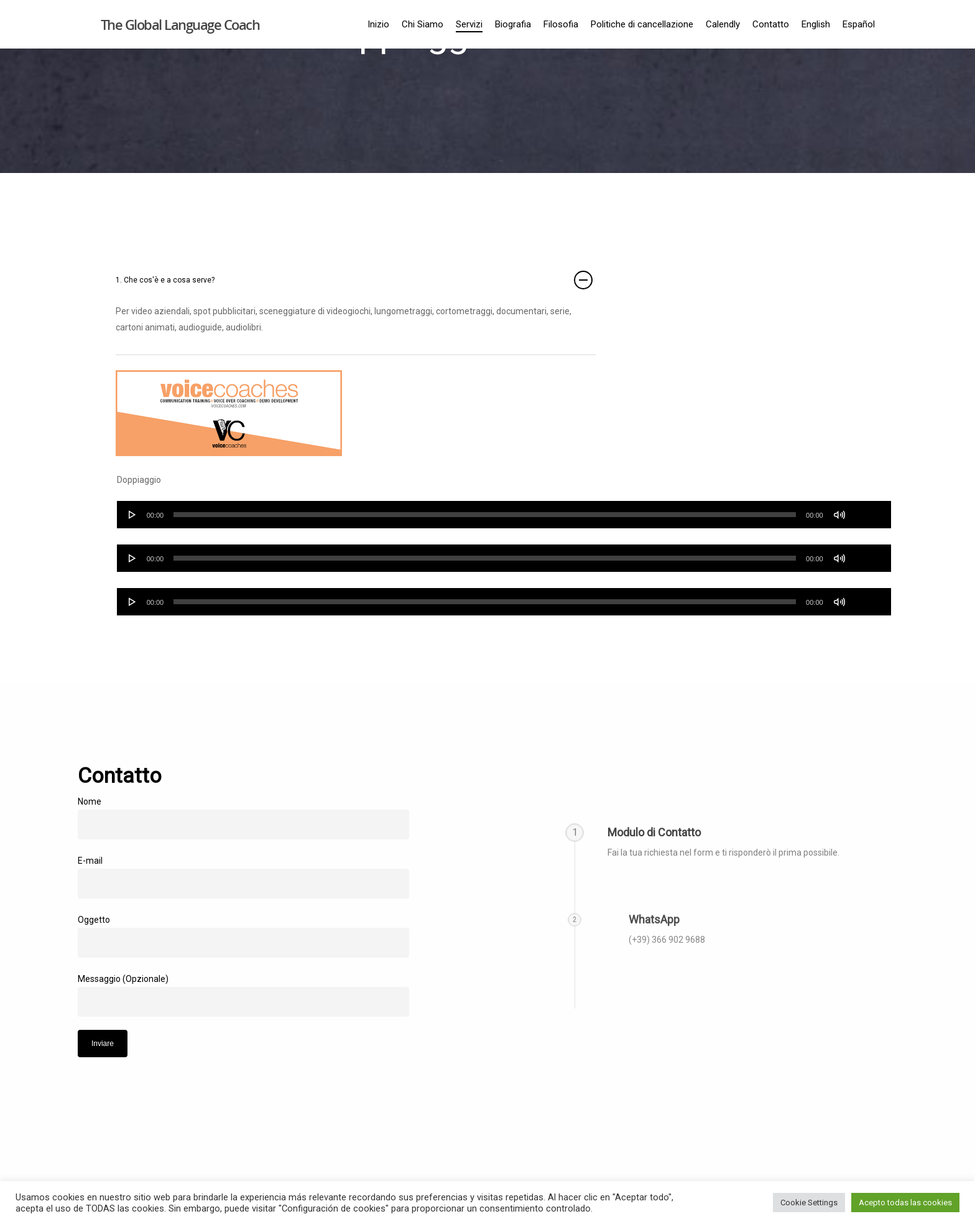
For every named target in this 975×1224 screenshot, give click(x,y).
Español (859, 24)
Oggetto (243, 936)
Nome (243, 818)
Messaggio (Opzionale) (243, 995)
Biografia (513, 24)
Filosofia (560, 24)
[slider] (484, 514)
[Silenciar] (839, 514)
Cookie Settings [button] (809, 1202)
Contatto (770, 24)
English (816, 24)
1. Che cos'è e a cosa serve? (354, 280)
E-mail (243, 877)
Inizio (378, 24)
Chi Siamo (422, 24)
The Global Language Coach (180, 24)
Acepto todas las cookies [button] (905, 1202)
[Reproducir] (132, 514)
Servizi (469, 24)
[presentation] (172, 1081)
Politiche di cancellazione (642, 24)
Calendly (723, 24)
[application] (504, 514)
